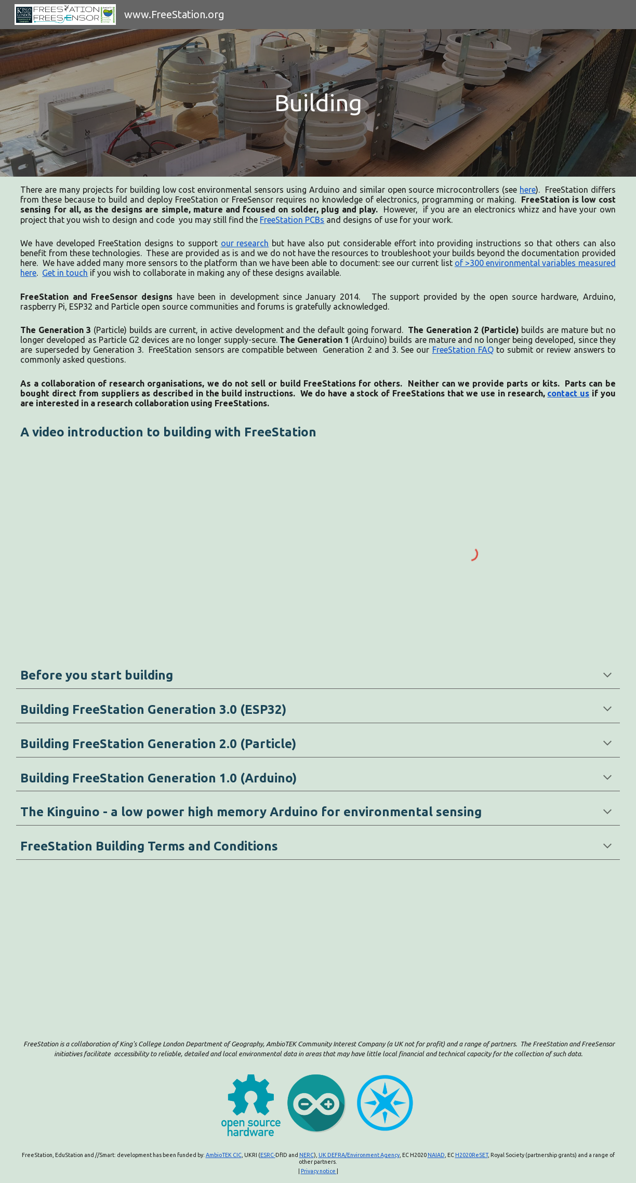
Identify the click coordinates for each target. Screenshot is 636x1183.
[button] (607, 675)
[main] (317, 103)
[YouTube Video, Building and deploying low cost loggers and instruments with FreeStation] (165, 554)
